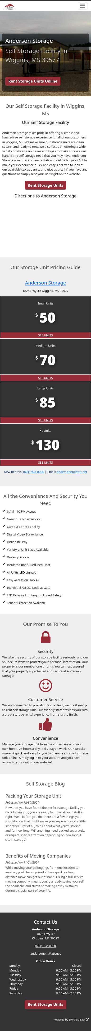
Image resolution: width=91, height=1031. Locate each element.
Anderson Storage (45, 282)
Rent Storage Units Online (32, 81)
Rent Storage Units (45, 185)
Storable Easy (79, 1019)
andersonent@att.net (72, 472)
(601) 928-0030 (33, 472)
